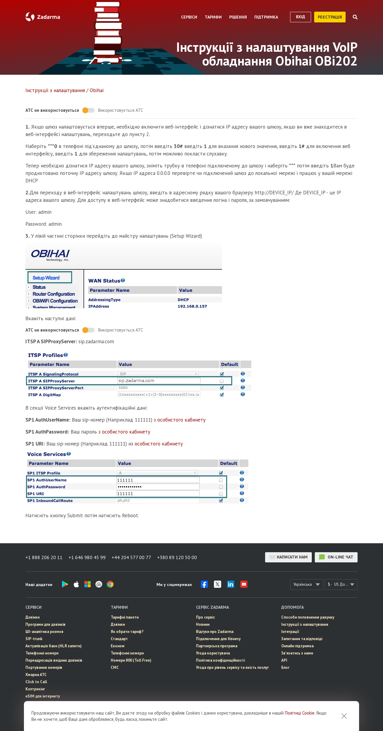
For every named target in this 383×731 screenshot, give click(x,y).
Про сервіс (205, 617)
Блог (285, 667)
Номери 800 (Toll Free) (131, 660)
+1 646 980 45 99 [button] (87, 557)
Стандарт (119, 638)
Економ (117, 645)
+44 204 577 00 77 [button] (131, 557)
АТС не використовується (52, 110)
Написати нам (288, 557)
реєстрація (330, 17)
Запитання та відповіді (301, 638)
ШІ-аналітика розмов (44, 631)
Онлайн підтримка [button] (297, 645)
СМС (115, 667)
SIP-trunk (33, 638)
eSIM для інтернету (42, 696)
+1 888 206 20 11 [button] (44, 557)
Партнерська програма (216, 645)
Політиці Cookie (299, 713)
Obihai (97, 90)
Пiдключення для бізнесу (218, 638)
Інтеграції (290, 631)
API (284, 660)
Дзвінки (32, 617)
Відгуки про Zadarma (214, 631)
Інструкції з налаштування (55, 90)
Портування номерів (43, 667)
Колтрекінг (35, 689)
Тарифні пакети (125, 617)
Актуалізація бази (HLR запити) (53, 645)
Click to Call (36, 681)
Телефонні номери (41, 653)
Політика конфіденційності (220, 660)
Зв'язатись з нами (297, 653)
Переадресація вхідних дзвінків (53, 660)
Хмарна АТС (36, 674)
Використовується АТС (120, 110)
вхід (300, 16)
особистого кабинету (181, 419)
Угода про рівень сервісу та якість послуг (232, 667)
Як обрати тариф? (127, 631)
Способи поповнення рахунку (307, 617)
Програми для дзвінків (45, 624)
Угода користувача (213, 653)
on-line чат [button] (336, 557)
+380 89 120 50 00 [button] (177, 557)
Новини (202, 624)
